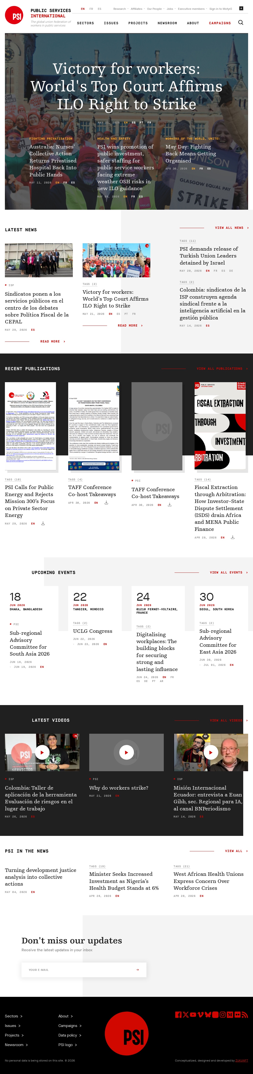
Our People (154, 9)
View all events (226, 573)
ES (99, 9)
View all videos (226, 721)
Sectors (85, 23)
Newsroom (167, 23)
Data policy (68, 1035)
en (126, 122)
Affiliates (136, 9)
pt (141, 122)
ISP (10, 285)
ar (162, 681)
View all (234, 851)
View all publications (220, 369)
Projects (138, 23)
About (193, 23)
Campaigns (220, 23)
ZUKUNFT (241, 1060)
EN (83, 9)
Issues (111, 23)
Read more (50, 341)
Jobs (170, 9)
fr (149, 122)
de (231, 270)
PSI (137, 480)
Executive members (191, 9)
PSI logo (66, 1044)
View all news (229, 228)
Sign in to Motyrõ (220, 9)
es (133, 122)
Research (119, 9)
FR (91, 9)
